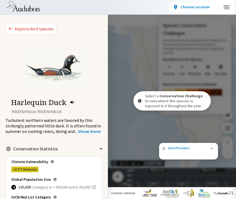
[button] (72, 102)
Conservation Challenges (146, 8)
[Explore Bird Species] (31, 28)
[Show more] (89, 131)
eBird (192, 144)
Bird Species (65, 8)
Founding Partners (123, 193)
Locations (98, 8)
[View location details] (199, 7)
